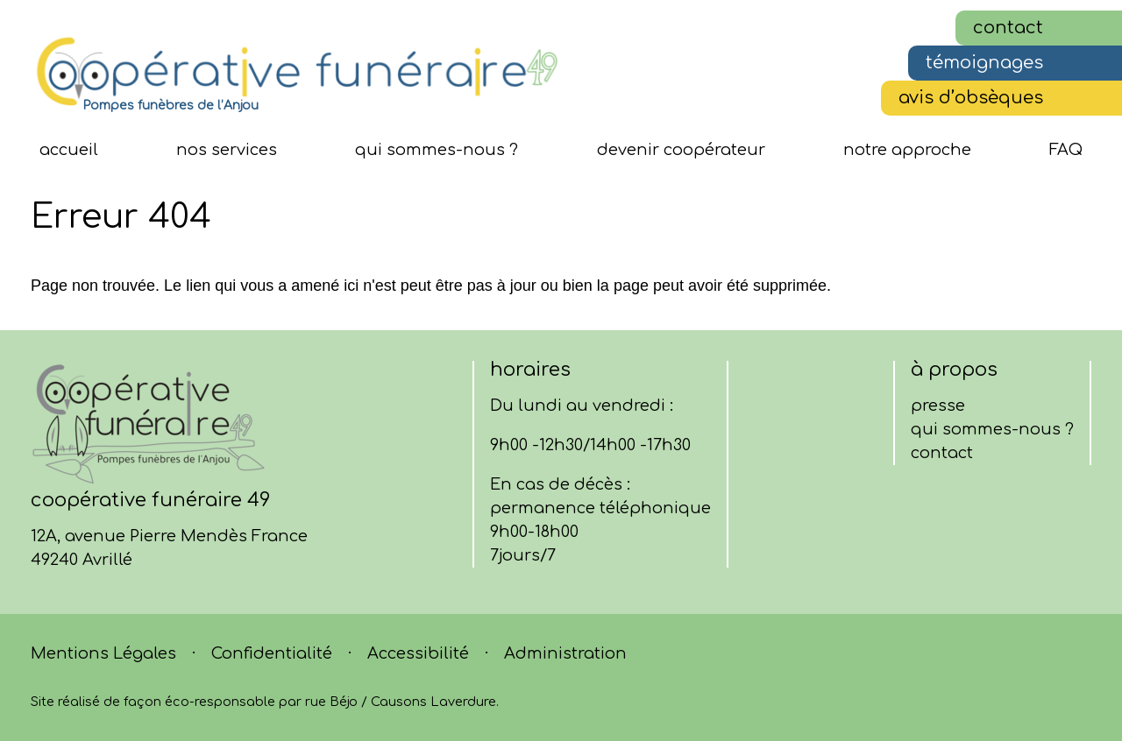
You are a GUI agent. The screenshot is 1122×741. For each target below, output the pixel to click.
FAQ (1066, 150)
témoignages (984, 63)
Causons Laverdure (433, 702)
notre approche (907, 150)
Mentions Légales (103, 653)
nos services (226, 150)
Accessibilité (418, 653)
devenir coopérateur (681, 150)
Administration (565, 653)
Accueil (68, 150)
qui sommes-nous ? (436, 150)
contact (1008, 28)
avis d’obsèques (970, 98)
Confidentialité (271, 653)
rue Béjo (331, 702)
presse (938, 405)
